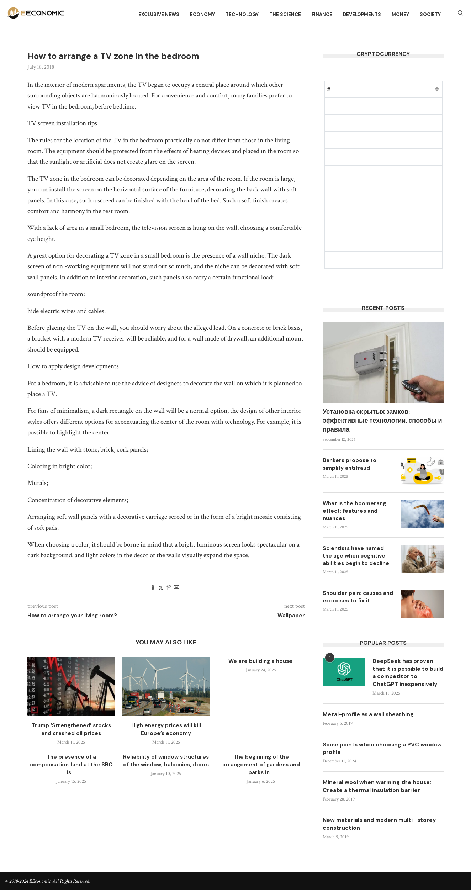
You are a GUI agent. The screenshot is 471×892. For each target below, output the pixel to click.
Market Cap (399, 89)
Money (400, 14)
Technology (242, 14)
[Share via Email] (176, 588)
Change (432, 89)
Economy (202, 14)
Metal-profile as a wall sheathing (369, 715)
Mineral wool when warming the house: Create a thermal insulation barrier (377, 788)
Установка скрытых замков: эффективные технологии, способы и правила (382, 420)
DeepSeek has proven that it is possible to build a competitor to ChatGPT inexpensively (405, 673)
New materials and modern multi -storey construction (381, 826)
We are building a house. (261, 661)
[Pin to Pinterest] (168, 588)
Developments (362, 14)
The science (285, 14)
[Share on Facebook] (152, 588)
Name (346, 89)
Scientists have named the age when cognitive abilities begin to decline (356, 556)
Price (369, 89)
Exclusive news (158, 14)
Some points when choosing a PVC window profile (372, 749)
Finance (322, 14)
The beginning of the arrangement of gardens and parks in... (261, 764)
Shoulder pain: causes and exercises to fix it (358, 597)
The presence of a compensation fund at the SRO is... (71, 764)
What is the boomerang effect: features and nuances (354, 511)
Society (430, 14)
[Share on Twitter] (160, 588)
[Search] (460, 14)
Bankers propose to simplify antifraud (349, 464)
